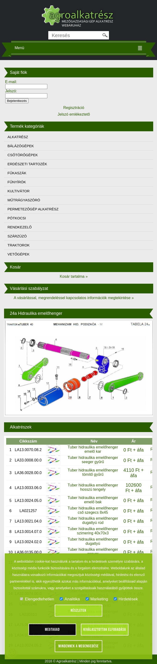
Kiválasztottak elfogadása (104, 629)
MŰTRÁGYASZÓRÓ (24, 200)
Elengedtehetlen (37, 599)
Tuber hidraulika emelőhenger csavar (93, 551)
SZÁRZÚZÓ (17, 236)
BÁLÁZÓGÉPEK (21, 146)
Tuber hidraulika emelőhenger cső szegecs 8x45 (93, 510)
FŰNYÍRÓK (17, 182)
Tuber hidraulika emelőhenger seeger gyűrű (93, 460)
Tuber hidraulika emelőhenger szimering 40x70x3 (93, 531)
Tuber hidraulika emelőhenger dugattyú (93, 541)
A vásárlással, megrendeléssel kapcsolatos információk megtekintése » (74, 298)
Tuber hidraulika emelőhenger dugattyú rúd (93, 520)
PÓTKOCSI (17, 218)
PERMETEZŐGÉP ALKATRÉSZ (33, 209)
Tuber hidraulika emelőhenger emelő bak (93, 500)
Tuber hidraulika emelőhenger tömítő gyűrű (93, 472)
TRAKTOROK (19, 245)
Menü (19, 48)
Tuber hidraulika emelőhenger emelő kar (93, 449)
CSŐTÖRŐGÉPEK (23, 155)
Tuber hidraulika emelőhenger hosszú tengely (93, 487)
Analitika (70, 599)
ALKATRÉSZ (18, 137)
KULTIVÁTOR (19, 191)
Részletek (78, 610)
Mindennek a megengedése (78, 646)
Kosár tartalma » (74, 276)
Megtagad (52, 629)
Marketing (97, 599)
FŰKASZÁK (17, 173)
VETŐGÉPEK (19, 254)
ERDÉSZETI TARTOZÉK (27, 164)
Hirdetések (126, 599)
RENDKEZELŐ (20, 227)
